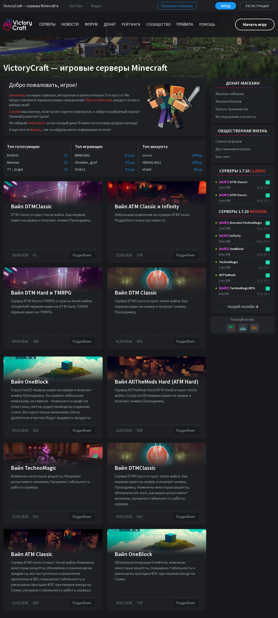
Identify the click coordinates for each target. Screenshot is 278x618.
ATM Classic (233, 195)
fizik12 (80, 169)
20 (267, 182)
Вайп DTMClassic (31, 206)
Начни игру (17, 95)
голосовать (37, 123)
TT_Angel (15, 169)
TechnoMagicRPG (237, 288)
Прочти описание (99, 100)
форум (36, 129)
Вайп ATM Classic (31, 554)
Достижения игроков (232, 149)
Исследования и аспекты (235, 116)
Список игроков (228, 141)
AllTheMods (227, 275)
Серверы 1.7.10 (242, 170)
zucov (147, 155)
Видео (95, 6)
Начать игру (255, 24)
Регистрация (257, 5)
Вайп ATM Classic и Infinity (147, 206)
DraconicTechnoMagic (240, 223)
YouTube (74, 6)
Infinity (230, 236)
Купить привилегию (231, 109)
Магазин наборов (229, 94)
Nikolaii (13, 162)
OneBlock (231, 249)
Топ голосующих (23, 146)
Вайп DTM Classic (136, 292)
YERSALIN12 (151, 162)
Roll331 (13, 155)
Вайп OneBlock (29, 381)
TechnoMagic (228, 262)
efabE (147, 169)
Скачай (14, 111)
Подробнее (82, 255)
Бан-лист (223, 156)
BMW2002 (82, 155)
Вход (225, 5)
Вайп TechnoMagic (33, 467)
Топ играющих (89, 146)
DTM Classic (233, 182)
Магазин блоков (228, 101)
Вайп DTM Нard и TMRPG (41, 292)
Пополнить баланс (177, 5)
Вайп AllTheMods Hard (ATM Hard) (157, 381)
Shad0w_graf (86, 162)
